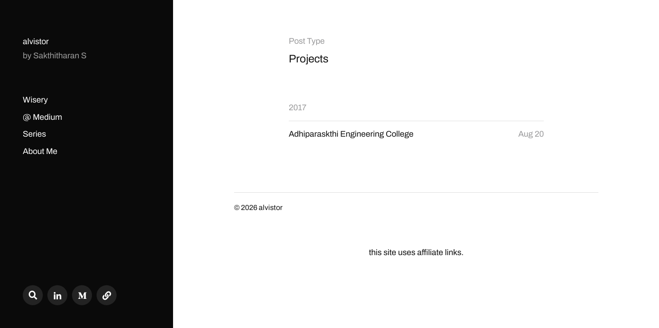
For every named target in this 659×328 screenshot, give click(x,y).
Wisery (35, 99)
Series (34, 133)
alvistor (36, 41)
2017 (298, 107)
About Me (40, 151)
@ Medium (42, 117)
